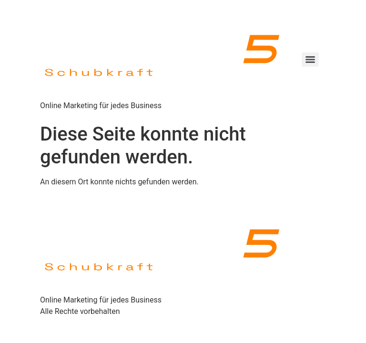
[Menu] (310, 59)
